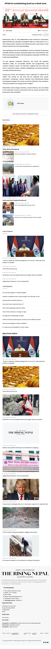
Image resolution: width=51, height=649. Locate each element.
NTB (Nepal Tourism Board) (9, 609)
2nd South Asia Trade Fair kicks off (14, 204)
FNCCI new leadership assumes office (25, 209)
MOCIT (3, 615)
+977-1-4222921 (13, 596)
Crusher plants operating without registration (27, 170)
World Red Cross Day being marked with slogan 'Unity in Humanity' (22, 278)
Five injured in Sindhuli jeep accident (13, 319)
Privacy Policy (5, 621)
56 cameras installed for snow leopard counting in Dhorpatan (21, 564)
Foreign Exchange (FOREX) (8, 611)
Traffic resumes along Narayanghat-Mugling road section (20, 536)
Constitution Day (27, 637)
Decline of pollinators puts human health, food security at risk (21, 300)
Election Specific (34, 637)
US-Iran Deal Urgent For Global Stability (14, 296)
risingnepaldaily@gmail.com (15, 600)
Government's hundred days (15, 637)
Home (3, 637)
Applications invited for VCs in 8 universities (16, 285)
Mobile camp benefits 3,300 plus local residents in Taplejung (20, 451)
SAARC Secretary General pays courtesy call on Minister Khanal (21, 323)
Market (47, 637)
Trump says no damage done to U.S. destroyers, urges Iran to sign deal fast (25, 507)
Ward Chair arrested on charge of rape (14, 315)
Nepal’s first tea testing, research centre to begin (28, 221)
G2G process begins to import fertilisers (25, 157)
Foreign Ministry (6, 613)
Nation (8, 637)
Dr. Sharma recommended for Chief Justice (16, 331)
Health (42, 637)
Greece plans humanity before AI (12, 304)
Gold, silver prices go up (11, 153)
